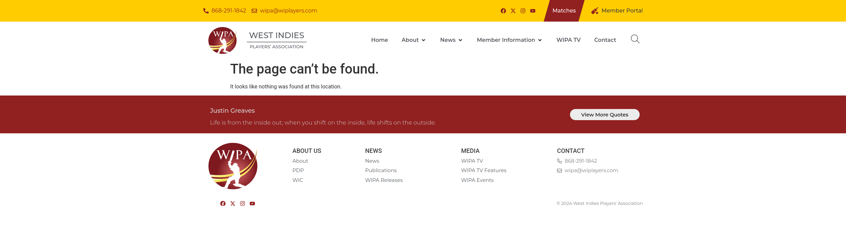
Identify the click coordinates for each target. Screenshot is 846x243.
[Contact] (605, 40)
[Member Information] (510, 40)
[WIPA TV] (568, 40)
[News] (452, 40)
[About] (414, 40)
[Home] (379, 40)
